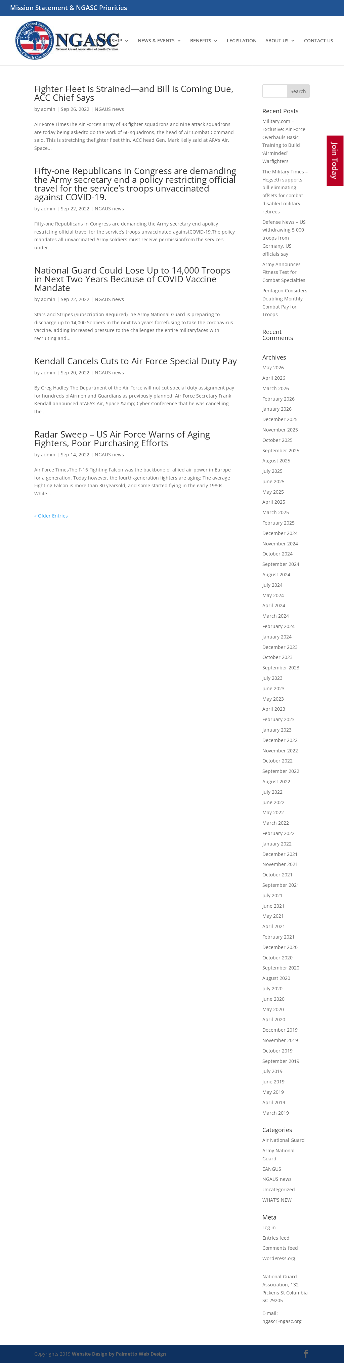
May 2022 (273, 812)
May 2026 (273, 367)
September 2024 (280, 564)
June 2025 (273, 481)
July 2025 (272, 471)
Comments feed (280, 1248)
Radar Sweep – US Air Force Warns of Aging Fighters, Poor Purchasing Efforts (122, 438)
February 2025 (278, 523)
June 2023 (273, 688)
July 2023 (272, 678)
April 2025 (273, 502)
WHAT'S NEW (277, 1200)
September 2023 (280, 667)
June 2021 (273, 906)
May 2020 (273, 1009)
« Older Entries (51, 515)
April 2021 (273, 926)
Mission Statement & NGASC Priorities (68, 8)
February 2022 (278, 833)
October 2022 (277, 760)
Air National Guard (283, 1140)
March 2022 (275, 823)
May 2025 (273, 492)
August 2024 (276, 574)
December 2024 (280, 533)
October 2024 (277, 553)
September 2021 (280, 885)
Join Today (335, 160)
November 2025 (280, 429)
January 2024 (277, 636)
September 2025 (280, 450)
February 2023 (278, 719)
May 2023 (273, 699)
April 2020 (273, 1019)
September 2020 (280, 967)
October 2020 (277, 957)
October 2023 (277, 657)
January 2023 (277, 730)
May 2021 (273, 916)
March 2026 (275, 388)
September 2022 (280, 771)
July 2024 (272, 585)
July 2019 (272, 1071)
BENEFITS (200, 41)
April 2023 (273, 709)
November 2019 (280, 1040)
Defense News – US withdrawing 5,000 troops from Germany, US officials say (284, 238)
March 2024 (275, 616)
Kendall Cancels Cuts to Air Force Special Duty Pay (135, 361)
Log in (269, 1227)
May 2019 (273, 1092)
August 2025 (276, 460)
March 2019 (275, 1113)
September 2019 (280, 1061)
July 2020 (272, 988)
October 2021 (277, 874)
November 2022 (280, 750)
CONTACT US (318, 41)
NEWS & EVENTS (156, 41)
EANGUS (271, 1169)
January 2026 (277, 409)
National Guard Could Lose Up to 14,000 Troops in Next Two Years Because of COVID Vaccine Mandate (132, 279)
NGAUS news (109, 109)
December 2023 (280, 647)
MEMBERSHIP (106, 41)
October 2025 (277, 440)
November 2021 (280, 864)
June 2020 (273, 999)
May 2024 (273, 595)
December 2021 (280, 854)
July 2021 (272, 895)
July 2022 (272, 792)
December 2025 (280, 419)
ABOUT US (277, 41)
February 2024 (278, 626)
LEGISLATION (242, 41)
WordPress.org (278, 1258)
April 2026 (273, 378)
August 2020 (276, 978)
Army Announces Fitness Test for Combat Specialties (283, 272)
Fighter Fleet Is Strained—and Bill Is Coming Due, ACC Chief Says (133, 93)
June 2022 (273, 802)
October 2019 (277, 1050)
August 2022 (276, 781)
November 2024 (280, 543)
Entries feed (276, 1238)
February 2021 (278, 937)
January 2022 (277, 843)
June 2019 (273, 1081)
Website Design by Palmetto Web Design (119, 1354)
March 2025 (275, 512)
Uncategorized (278, 1189)
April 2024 (273, 605)
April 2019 (273, 1102)
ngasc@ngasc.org (282, 1321)
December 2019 (280, 1030)
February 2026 (278, 399)
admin (48, 109)
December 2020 (280, 947)
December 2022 (280, 740)
